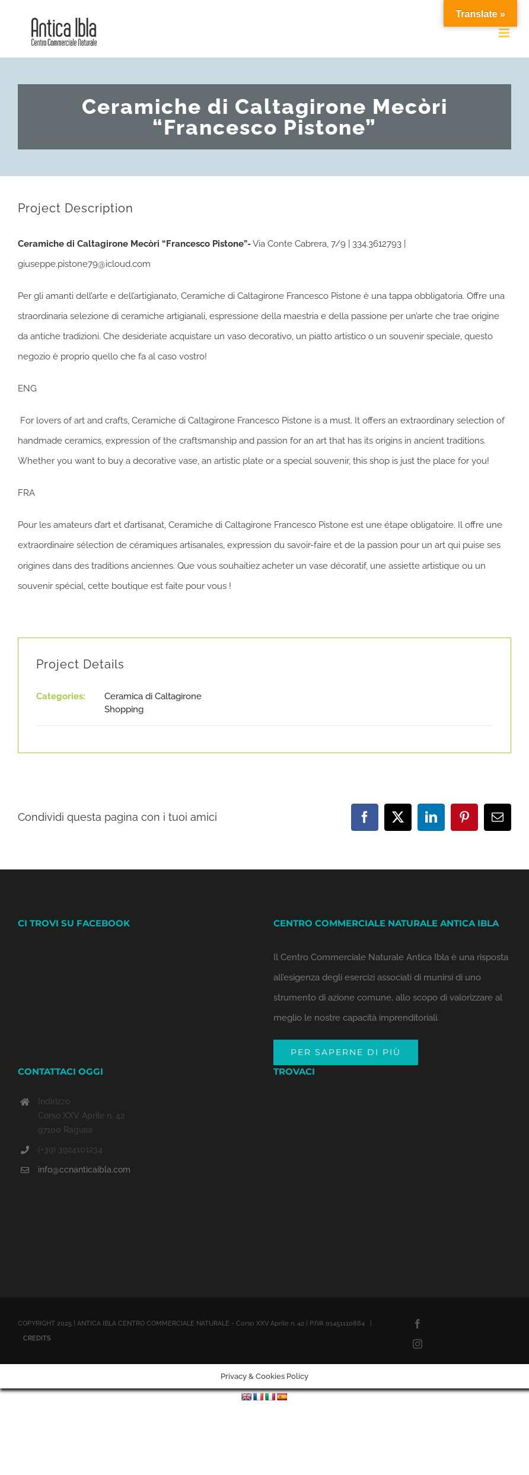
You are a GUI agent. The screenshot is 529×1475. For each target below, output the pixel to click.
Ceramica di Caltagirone (153, 696)
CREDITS (37, 1338)
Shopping (124, 709)
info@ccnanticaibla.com (84, 1169)
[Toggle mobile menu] (505, 33)
